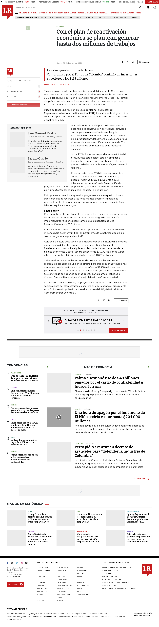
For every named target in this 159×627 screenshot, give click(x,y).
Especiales (61, 582)
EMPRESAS (43, 13)
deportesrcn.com (14, 620)
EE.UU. (13, 437)
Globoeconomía (84, 585)
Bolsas (14, 420)
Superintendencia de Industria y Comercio (119, 588)
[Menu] (17, 12)
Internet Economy (44, 591)
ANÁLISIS (89, 13)
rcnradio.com (77, 617)
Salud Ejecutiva (83, 594)
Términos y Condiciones (111, 579)
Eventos (80, 582)
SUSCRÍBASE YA (118, 330)
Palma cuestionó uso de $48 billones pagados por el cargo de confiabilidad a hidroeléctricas (109, 382)
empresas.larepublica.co (54, 614)
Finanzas (40, 585)
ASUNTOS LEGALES (101, 13)
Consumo (41, 576)
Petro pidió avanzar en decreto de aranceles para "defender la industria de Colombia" (110, 451)
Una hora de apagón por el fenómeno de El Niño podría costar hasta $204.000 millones (110, 416)
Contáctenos (107, 573)
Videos (60, 600)
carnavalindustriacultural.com (44, 617)
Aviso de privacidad (109, 576)
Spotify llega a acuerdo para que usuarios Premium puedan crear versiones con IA (139, 518)
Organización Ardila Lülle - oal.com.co (143, 614)
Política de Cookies (109, 585)
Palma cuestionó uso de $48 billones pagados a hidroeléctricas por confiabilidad (24, 458)
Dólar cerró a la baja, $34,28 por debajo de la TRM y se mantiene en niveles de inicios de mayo (24, 426)
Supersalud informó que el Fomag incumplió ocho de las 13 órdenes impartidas (89, 518)
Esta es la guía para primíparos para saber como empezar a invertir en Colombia (138, 538)
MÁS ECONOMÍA (140, 479)
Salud (79, 511)
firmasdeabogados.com (76, 614)
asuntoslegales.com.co (16, 614)
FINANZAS (23, 13)
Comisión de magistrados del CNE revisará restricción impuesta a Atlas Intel (88, 538)
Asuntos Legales (43, 570)
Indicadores (41, 588)
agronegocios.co (35, 614)
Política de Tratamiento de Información (117, 582)
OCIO (51, 13)
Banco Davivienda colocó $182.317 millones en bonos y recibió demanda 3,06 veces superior (40, 539)
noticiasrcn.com (92, 617)
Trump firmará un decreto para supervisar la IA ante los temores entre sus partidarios (40, 518)
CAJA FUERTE (116, 13)
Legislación (82, 531)
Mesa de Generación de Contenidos (116, 567)
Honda (69, 17)
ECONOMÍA (32, 13)
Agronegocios (42, 567)
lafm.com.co (106, 617)
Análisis (80, 567)
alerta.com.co (119, 617)
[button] (47, 321)
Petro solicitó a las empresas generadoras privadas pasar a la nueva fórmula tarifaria (25, 410)
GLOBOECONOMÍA (61, 13)
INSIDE (138, 13)
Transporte (16, 373)
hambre (43, 17)
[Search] (140, 7)
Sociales (40, 600)
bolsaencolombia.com (98, 614)
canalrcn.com (64, 617)
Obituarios (61, 591)
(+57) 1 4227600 (13, 576)
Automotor (60, 17)
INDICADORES (128, 13)
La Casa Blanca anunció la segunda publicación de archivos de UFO (24, 442)
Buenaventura (91, 17)
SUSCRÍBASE (152, 2)
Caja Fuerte (61, 570)
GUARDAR (145, 62)
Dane (51, 17)
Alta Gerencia (62, 567)
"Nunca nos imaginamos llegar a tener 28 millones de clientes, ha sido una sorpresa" (25, 394)
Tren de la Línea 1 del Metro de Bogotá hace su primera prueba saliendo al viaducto (25, 378)
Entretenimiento (134, 511)
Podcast (40, 594)
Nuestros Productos (110, 570)
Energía (14, 405)
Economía (81, 576)
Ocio (79, 591)
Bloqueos (78, 17)
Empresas (41, 582)
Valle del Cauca (105, 17)
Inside (79, 588)
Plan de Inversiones (122, 17)
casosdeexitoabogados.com (18, 617)
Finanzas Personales (65, 585)
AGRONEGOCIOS (77, 13)
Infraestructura (63, 588)
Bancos (135, 17)
